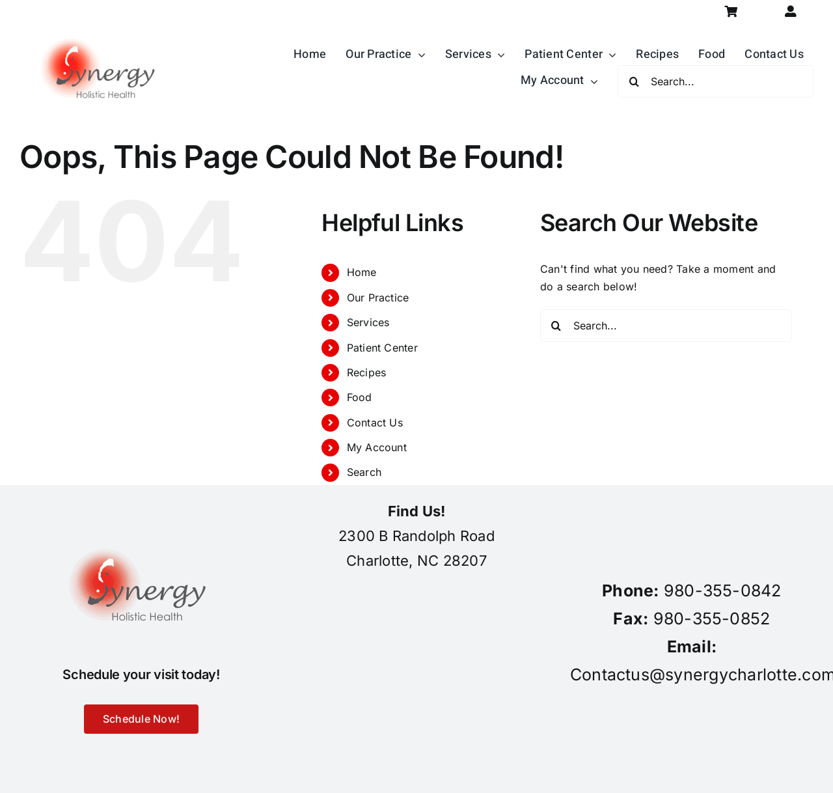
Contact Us (375, 422)
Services (368, 322)
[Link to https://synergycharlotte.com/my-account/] (791, 11)
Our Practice (378, 297)
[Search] (634, 81)
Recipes (367, 372)
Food (359, 397)
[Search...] (715, 81)
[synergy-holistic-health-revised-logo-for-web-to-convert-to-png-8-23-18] (101, 28)
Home (362, 272)
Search (364, 472)
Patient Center (382, 347)
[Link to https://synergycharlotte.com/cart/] (731, 11)
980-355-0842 (723, 590)
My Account (377, 447)
